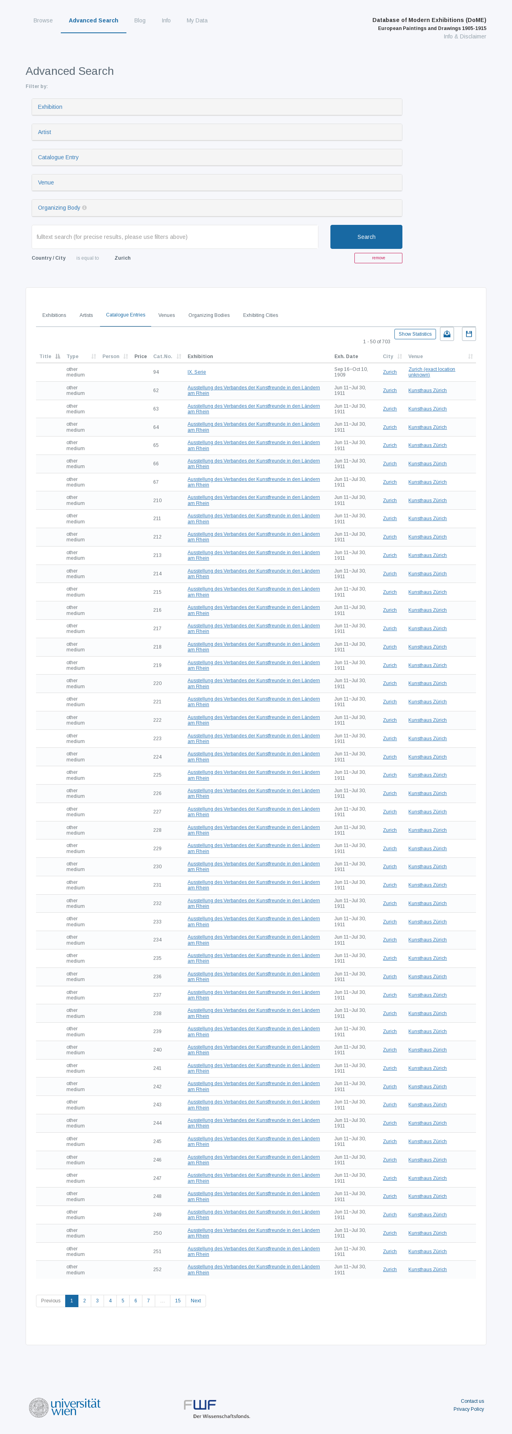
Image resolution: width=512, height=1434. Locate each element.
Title (45, 356)
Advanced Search (93, 20)
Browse (43, 20)
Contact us (472, 1401)
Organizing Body (59, 207)
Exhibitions (54, 315)
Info (166, 20)
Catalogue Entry (58, 157)
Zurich (390, 372)
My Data (197, 20)
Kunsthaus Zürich (427, 390)
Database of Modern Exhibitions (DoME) (429, 24)
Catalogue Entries (125, 315)
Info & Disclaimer (465, 36)
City (388, 356)
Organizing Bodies (209, 315)
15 (178, 1301)
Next (196, 1301)
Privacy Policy (469, 1409)
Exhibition (50, 107)
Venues (166, 315)
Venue (46, 182)
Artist (44, 132)
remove (378, 258)
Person (110, 356)
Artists (86, 315)
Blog (140, 20)
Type (72, 356)
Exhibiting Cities (260, 315)
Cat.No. (162, 356)
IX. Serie (197, 372)
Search (367, 237)
